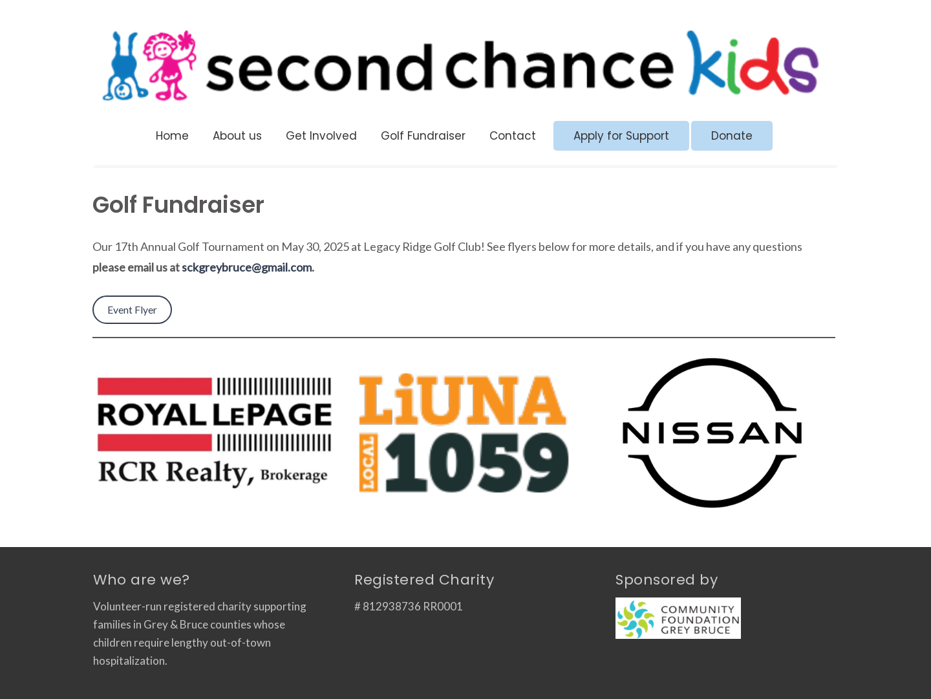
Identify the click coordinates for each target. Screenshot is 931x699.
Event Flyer (132, 309)
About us (237, 136)
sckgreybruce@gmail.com (247, 267)
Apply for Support (621, 136)
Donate (732, 136)
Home (172, 136)
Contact (512, 136)
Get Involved (321, 136)
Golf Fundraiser (423, 136)
